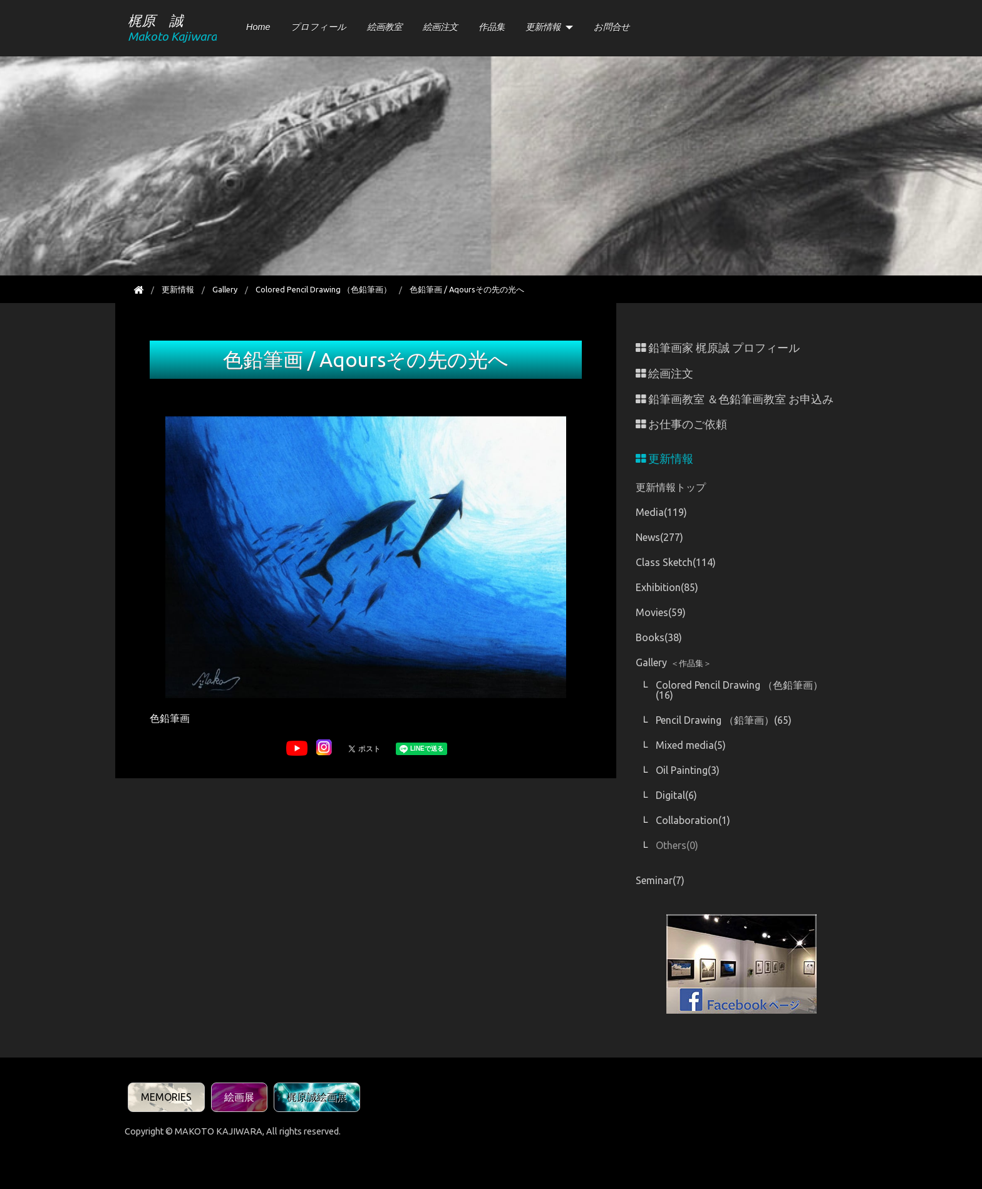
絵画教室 (384, 27)
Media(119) (661, 512)
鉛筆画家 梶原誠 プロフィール (718, 348)
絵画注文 (440, 27)
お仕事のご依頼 (681, 424)
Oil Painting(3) (688, 770)
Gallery (224, 289)
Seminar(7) (660, 880)
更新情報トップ (671, 487)
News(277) (659, 537)
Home (258, 27)
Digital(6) (676, 795)
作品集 (491, 27)
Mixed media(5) (691, 745)
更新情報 (543, 27)
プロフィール (318, 27)
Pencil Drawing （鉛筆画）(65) (724, 720)
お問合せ (612, 27)
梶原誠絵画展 (317, 1097)
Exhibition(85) (667, 587)
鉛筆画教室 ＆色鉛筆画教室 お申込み (735, 399)
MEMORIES (166, 1097)
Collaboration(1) (693, 820)
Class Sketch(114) (676, 562)
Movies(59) (661, 612)
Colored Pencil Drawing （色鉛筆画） (323, 289)
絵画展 (239, 1097)
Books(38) (659, 637)
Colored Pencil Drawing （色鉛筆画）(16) (739, 690)
